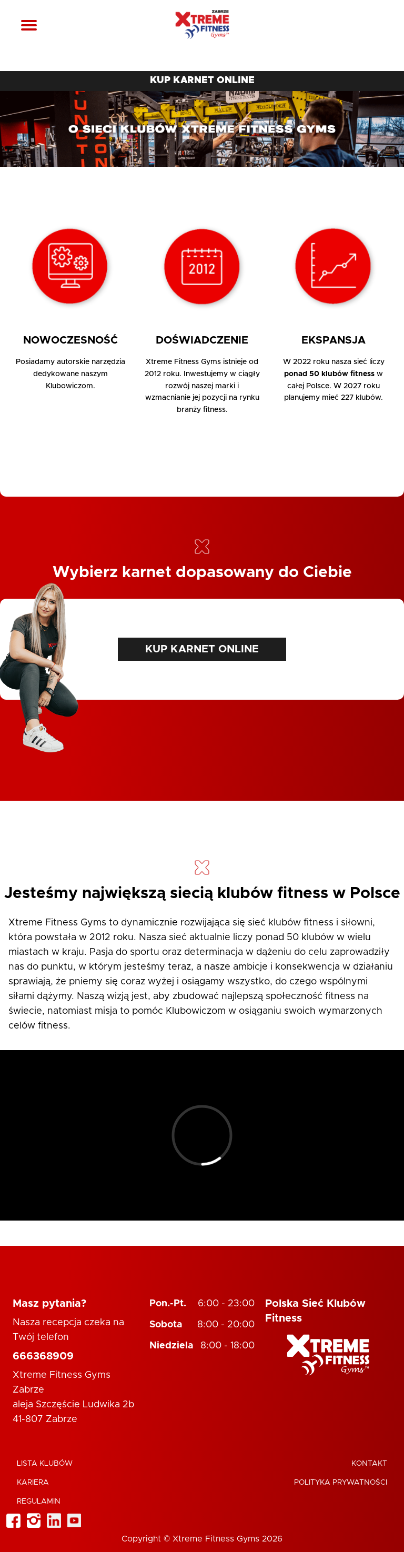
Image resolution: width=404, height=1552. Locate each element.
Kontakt (369, 1463)
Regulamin (38, 1501)
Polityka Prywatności (340, 1482)
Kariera (33, 1482)
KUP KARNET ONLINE (202, 80)
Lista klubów (45, 1463)
